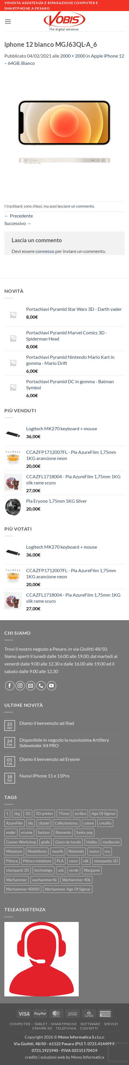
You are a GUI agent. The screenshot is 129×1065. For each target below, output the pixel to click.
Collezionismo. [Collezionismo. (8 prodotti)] (66, 823)
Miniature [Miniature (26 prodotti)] (14, 851)
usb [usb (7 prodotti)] (61, 870)
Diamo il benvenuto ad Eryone (49, 759)
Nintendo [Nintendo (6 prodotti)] (76, 851)
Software (90, 1024)
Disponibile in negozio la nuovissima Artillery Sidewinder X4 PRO (64, 742)
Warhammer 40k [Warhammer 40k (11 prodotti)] (76, 879)
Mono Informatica (87, 1057)
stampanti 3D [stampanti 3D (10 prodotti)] (17, 870)
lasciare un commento (76, 206)
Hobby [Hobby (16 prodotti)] (91, 842)
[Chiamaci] (41, 686)
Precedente (18, 215)
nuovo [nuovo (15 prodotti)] (94, 851)
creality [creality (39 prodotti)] (105, 823)
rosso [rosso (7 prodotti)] (73, 861)
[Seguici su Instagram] (20, 686)
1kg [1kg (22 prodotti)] (17, 813)
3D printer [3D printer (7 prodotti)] (44, 813)
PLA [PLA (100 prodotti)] (60, 861)
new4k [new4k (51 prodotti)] (57, 851)
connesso (44, 251)
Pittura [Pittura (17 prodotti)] (12, 861)
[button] (7, 21)
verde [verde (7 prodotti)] (73, 870)
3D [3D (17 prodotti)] (28, 813)
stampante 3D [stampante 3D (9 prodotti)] (106, 861)
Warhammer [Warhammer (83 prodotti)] (16, 879)
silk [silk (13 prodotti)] (86, 861)
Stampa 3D (42, 1028)
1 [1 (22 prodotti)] (7, 813)
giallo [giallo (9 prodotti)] (45, 842)
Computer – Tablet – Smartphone (43, 1024)
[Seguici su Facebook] (10, 686)
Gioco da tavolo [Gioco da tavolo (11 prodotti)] (68, 842)
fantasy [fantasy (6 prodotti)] (44, 832)
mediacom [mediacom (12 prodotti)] (111, 842)
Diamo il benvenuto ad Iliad (46, 723)
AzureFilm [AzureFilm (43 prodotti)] (14, 823)
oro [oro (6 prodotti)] (107, 851)
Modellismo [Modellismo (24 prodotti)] (37, 851)
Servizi (111, 1024)
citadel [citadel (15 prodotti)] (43, 823)
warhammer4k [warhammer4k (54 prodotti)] (44, 879)
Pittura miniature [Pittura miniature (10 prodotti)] (37, 861)
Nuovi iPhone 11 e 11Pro (44, 775)
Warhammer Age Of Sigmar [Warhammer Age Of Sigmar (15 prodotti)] (68, 889)
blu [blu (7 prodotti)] (30, 823)
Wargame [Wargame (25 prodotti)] (92, 870)
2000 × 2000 (72, 55)
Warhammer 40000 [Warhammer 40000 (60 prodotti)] (23, 889)
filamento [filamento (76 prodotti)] (63, 832)
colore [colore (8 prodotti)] (89, 823)
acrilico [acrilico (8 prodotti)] (80, 813)
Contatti (89, 1028)
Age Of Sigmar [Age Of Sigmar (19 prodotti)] (104, 813)
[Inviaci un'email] (30, 686)
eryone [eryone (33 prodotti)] (27, 832)
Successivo (17, 223)
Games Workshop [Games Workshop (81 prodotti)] (21, 842)
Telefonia (66, 1028)
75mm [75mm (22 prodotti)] (63, 813)
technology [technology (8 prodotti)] (43, 870)
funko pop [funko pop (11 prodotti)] (84, 832)
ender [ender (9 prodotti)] (11, 832)
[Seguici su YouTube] (51, 686)
